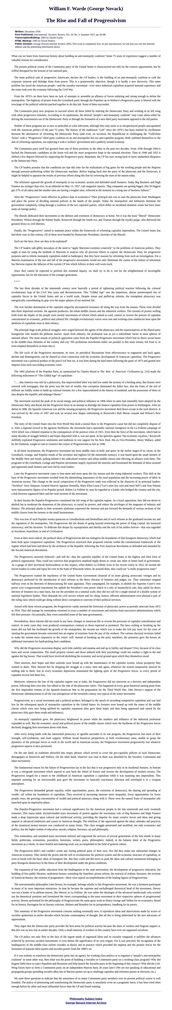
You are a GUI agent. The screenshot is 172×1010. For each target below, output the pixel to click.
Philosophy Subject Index (86, 998)
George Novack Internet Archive (86, 1002)
